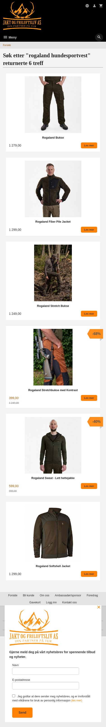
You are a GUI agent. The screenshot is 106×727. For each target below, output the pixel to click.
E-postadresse (45, 683)
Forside (7, 45)
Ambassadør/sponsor (68, 595)
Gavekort (35, 602)
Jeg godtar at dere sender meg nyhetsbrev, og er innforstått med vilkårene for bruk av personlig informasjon (51, 698)
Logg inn (51, 602)
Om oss (44, 595)
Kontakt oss (69, 602)
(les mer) (76, 700)
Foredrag (92, 595)
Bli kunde (28, 595)
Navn (45, 669)
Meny (10, 37)
